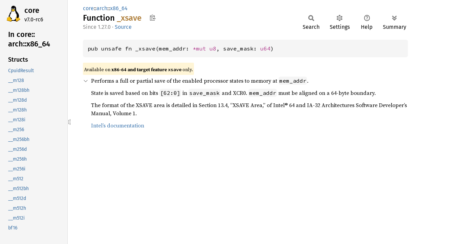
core (31, 10)
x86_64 (119, 8)
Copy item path (152, 17)
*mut (201, 48)
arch (101, 8)
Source (123, 27)
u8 (213, 48)
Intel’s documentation (117, 125)
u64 (265, 48)
